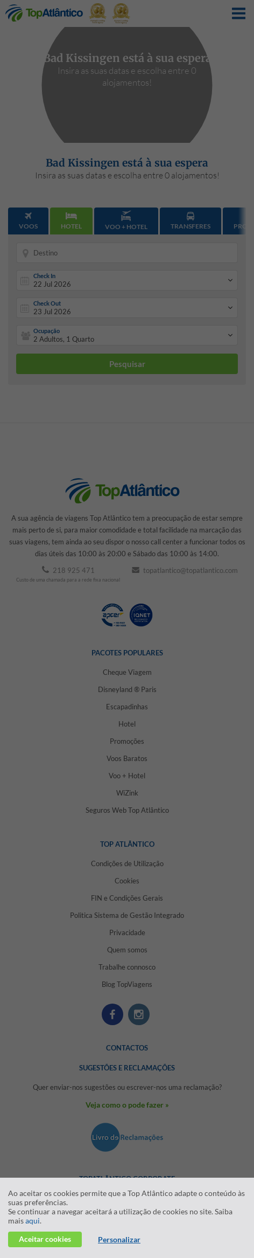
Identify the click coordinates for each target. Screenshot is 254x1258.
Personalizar (119, 1239)
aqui (32, 1220)
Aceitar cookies (45, 1238)
